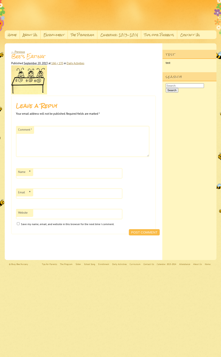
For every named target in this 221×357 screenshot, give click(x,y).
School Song (89, 264)
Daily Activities (75, 63)
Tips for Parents (159, 34)
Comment (25, 130)
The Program (82, 34)
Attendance (184, 264)
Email (24, 198)
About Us (30, 34)
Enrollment (54, 34)
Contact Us (190, 34)
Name (24, 177)
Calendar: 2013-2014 (119, 34)
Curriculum (135, 264)
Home (12, 34)
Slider (78, 264)
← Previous (18, 52)
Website (23, 218)
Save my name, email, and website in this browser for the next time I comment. (67, 229)
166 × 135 (57, 63)
